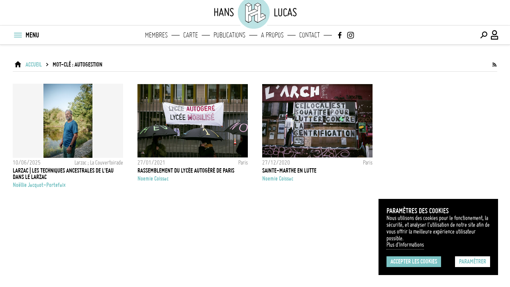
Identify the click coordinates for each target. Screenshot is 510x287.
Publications (229, 35)
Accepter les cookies (413, 261)
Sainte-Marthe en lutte (289, 170)
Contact (309, 35)
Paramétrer (472, 261)
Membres (156, 35)
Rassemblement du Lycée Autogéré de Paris (185, 170)
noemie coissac (153, 178)
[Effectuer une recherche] (483, 35)
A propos (272, 35)
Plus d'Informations (405, 244)
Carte (190, 35)
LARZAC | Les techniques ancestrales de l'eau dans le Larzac (63, 173)
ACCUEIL (34, 64)
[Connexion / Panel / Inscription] (494, 35)
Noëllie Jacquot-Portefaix (39, 185)
